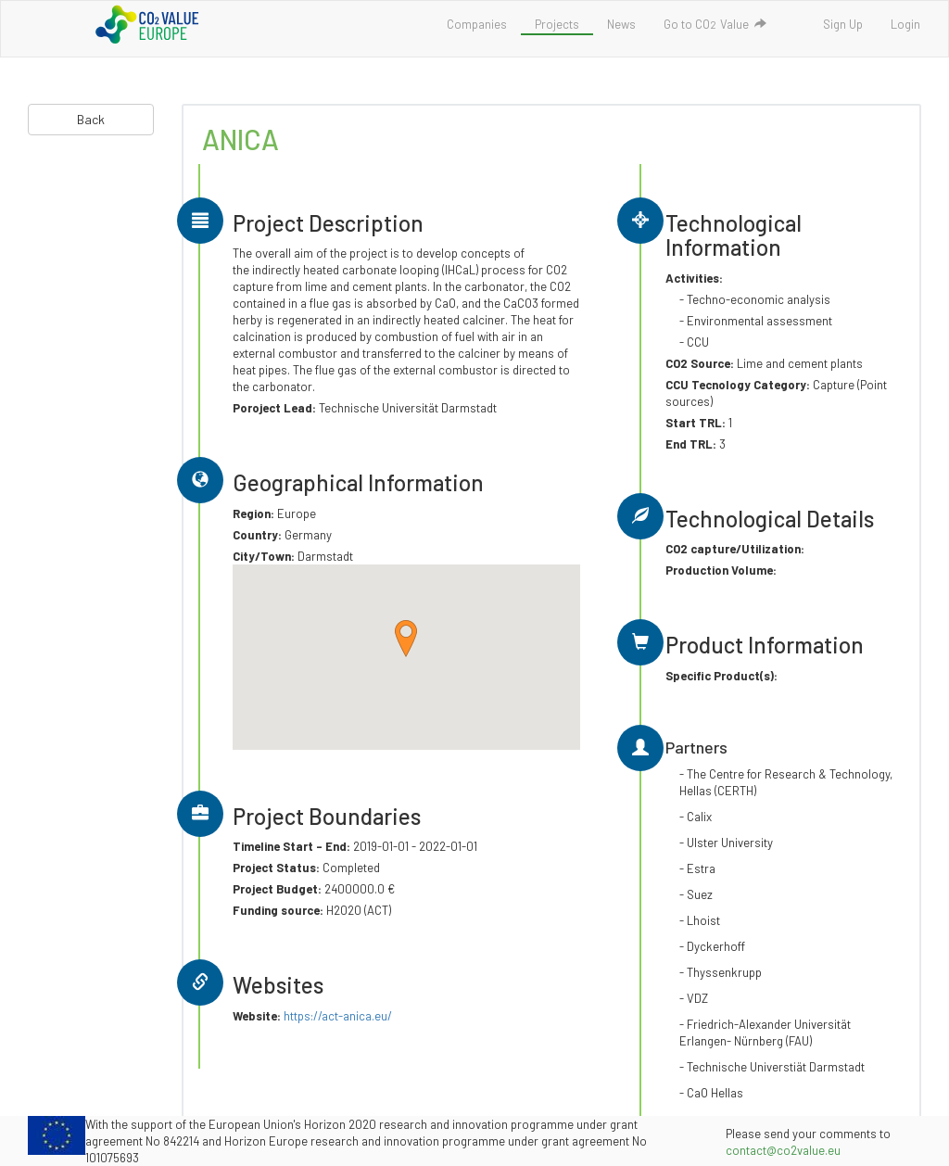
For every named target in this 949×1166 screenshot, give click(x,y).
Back (91, 119)
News (621, 24)
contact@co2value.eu (783, 1150)
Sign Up (843, 24)
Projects (557, 24)
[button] (406, 638)
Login (905, 24)
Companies (477, 24)
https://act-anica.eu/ (338, 1015)
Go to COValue (715, 24)
